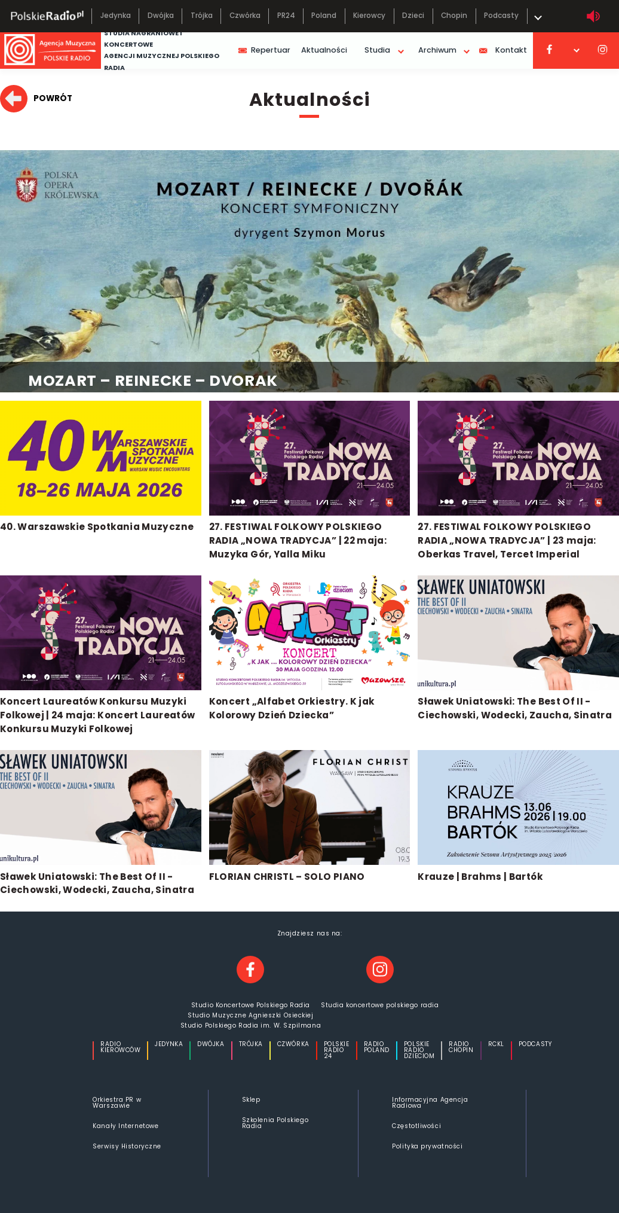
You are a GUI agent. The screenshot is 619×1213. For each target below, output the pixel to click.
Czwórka (245, 15)
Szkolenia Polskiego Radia (275, 1123)
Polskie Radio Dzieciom (419, 1050)
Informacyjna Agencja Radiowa (430, 1102)
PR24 (286, 15)
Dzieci (413, 15)
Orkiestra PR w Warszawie (117, 1102)
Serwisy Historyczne (127, 1146)
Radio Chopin (461, 1047)
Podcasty (501, 15)
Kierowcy (369, 15)
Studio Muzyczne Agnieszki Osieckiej (250, 1016)
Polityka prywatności (427, 1146)
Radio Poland (377, 1047)
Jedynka (115, 15)
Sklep (251, 1099)
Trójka (202, 15)
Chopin (454, 15)
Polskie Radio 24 (337, 1050)
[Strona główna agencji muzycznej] (50, 50)
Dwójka (161, 15)
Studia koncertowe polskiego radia (380, 1005)
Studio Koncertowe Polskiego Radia (250, 1005)
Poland (323, 15)
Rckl (496, 1045)
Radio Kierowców (120, 1047)
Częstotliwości (416, 1125)
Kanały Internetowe (125, 1125)
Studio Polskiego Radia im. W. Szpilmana (250, 1026)
